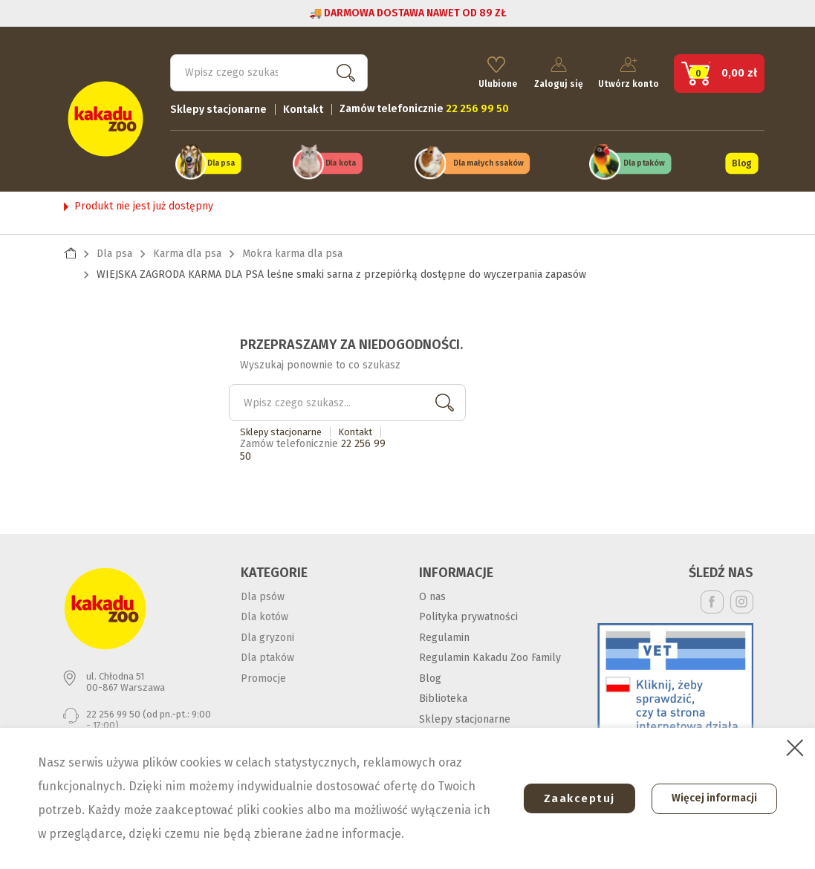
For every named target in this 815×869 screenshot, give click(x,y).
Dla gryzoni (267, 635)
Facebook (712, 599)
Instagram (741, 599)
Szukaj (343, 71)
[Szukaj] (269, 71)
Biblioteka (443, 697)
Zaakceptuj (575, 798)
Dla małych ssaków (489, 162)
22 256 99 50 (113, 712)
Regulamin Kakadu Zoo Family (490, 656)
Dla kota (340, 162)
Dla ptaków (644, 162)
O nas (432, 594)
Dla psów (263, 594)
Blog (742, 162)
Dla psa (220, 162)
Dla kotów (264, 615)
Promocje (263, 676)
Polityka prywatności (468, 615)
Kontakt (303, 108)
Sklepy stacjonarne (218, 108)
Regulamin (444, 635)
